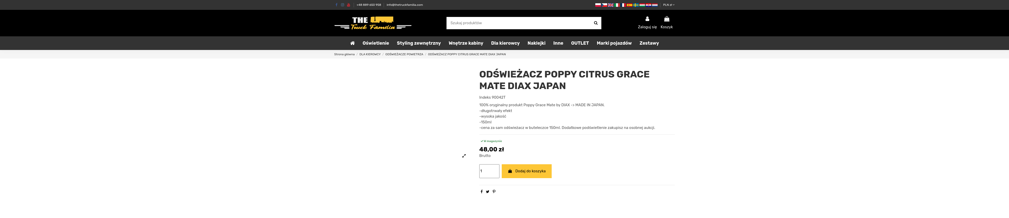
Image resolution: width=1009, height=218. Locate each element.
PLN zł (669, 5)
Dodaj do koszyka (527, 171)
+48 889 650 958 (369, 5)
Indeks (485, 97)
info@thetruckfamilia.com (405, 5)
